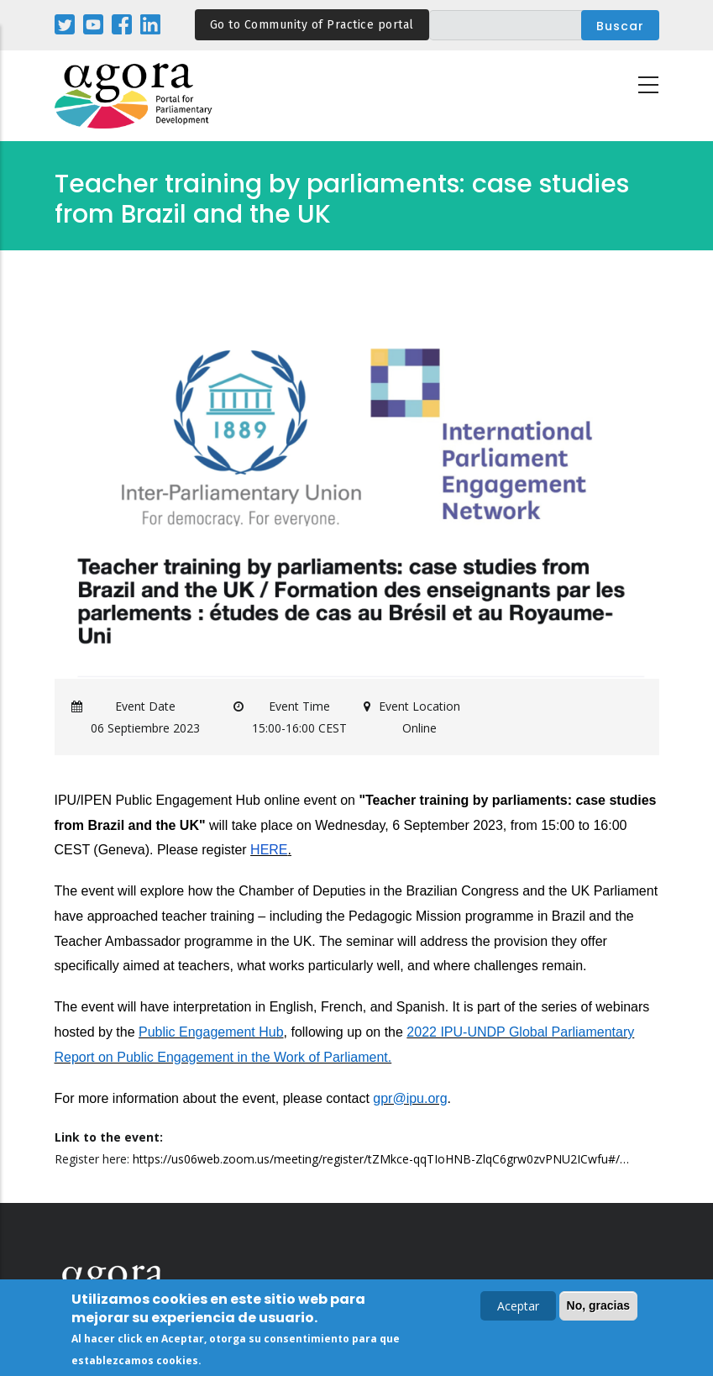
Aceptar (518, 1307)
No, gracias (598, 1306)
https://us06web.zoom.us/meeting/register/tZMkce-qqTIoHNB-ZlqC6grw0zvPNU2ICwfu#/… (381, 1159)
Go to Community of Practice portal (312, 25)
